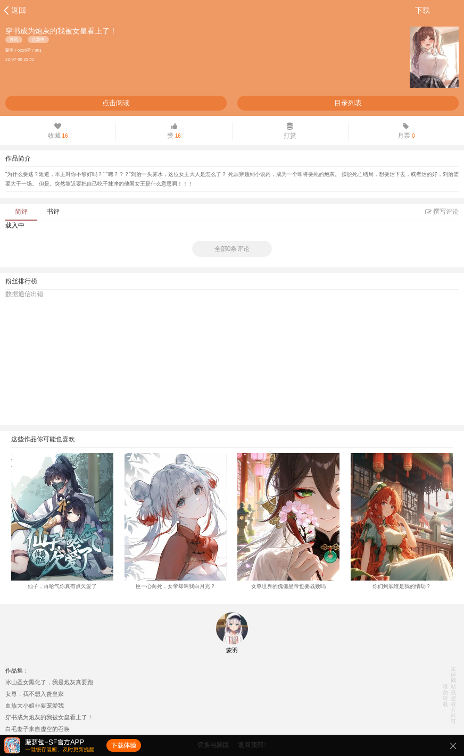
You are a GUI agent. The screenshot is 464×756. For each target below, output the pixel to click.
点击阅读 (116, 103)
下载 (422, 10)
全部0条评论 (232, 249)
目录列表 (348, 103)
